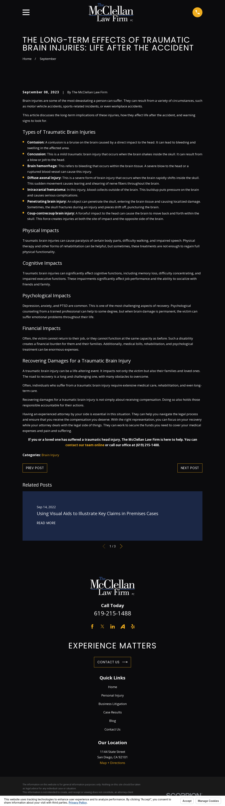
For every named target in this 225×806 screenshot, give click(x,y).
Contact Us (112, 662)
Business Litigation (112, 704)
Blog (112, 720)
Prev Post (35, 468)
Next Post (190, 468)
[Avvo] (122, 626)
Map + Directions (112, 763)
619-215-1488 (112, 613)
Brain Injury (50, 455)
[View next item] (121, 546)
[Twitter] (102, 626)
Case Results (112, 712)
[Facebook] (92, 626)
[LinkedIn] (112, 626)
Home (112, 687)
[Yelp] (133, 626)
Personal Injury (112, 695)
